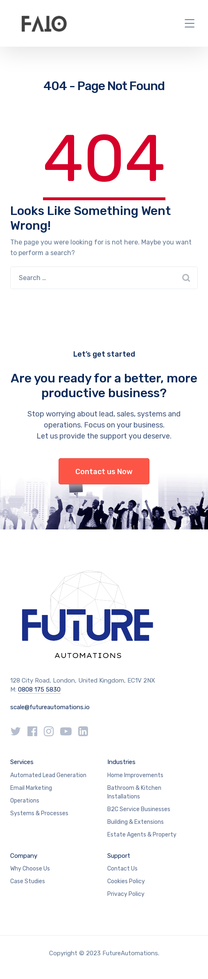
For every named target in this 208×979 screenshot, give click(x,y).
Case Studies (27, 881)
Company (23, 855)
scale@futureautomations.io (50, 707)
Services (22, 762)
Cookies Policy (126, 881)
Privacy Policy (126, 894)
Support (118, 855)
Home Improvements (135, 775)
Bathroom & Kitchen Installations (134, 792)
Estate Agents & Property (141, 834)
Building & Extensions (135, 821)
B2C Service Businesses (138, 809)
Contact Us (122, 868)
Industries (121, 762)
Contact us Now (104, 471)
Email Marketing (31, 788)
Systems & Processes (39, 813)
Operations (24, 800)
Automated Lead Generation (48, 775)
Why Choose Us (30, 868)
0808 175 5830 (39, 689)
